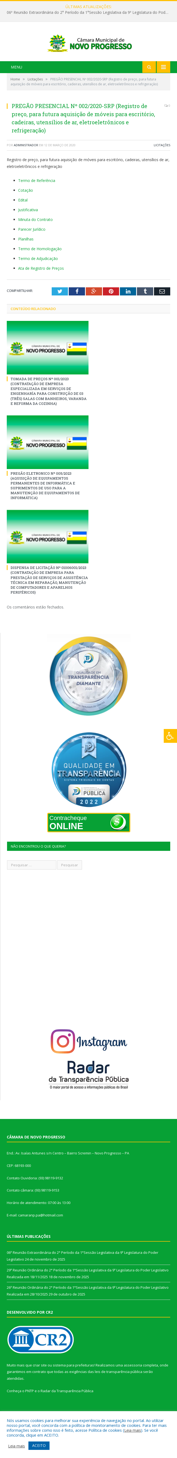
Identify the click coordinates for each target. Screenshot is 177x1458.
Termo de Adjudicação (38, 276)
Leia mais (132, 1430)
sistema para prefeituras (73, 1382)
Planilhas (26, 256)
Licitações (162, 163)
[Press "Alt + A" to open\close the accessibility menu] (170, 736)
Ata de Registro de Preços (41, 286)
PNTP (29, 1408)
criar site (40, 1382)
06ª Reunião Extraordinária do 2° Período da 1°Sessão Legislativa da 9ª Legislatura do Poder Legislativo (90, 12)
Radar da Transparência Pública (67, 1408)
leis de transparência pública (118, 1389)
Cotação (25, 208)
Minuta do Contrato (35, 237)
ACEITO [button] (39, 1445)
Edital (23, 217)
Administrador (26, 163)
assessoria (133, 1382)
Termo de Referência (36, 198)
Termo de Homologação (40, 266)
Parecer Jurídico (31, 247)
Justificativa (28, 227)
